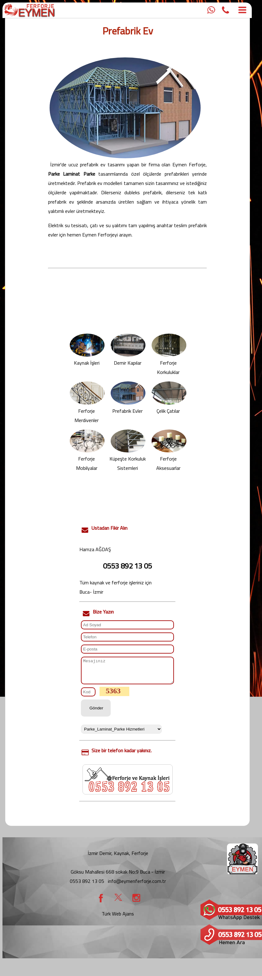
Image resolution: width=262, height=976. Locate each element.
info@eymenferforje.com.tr (137, 885)
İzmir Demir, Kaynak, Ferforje (118, 857)
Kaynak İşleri (87, 359)
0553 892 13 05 (87, 885)
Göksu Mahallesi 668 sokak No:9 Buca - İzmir (118, 876)
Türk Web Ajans (118, 918)
